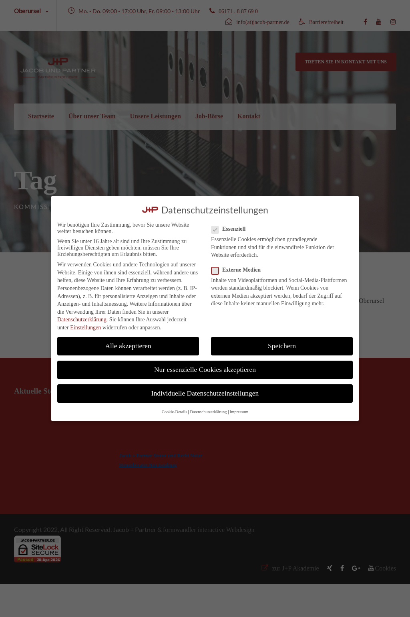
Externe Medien (239, 270)
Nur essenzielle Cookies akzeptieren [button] (205, 369)
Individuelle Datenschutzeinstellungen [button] (205, 393)
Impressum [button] (239, 412)
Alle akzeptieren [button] (128, 346)
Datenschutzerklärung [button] (208, 412)
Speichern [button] (282, 346)
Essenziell (231, 229)
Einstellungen (85, 328)
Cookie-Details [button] (174, 412)
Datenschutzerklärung (82, 320)
